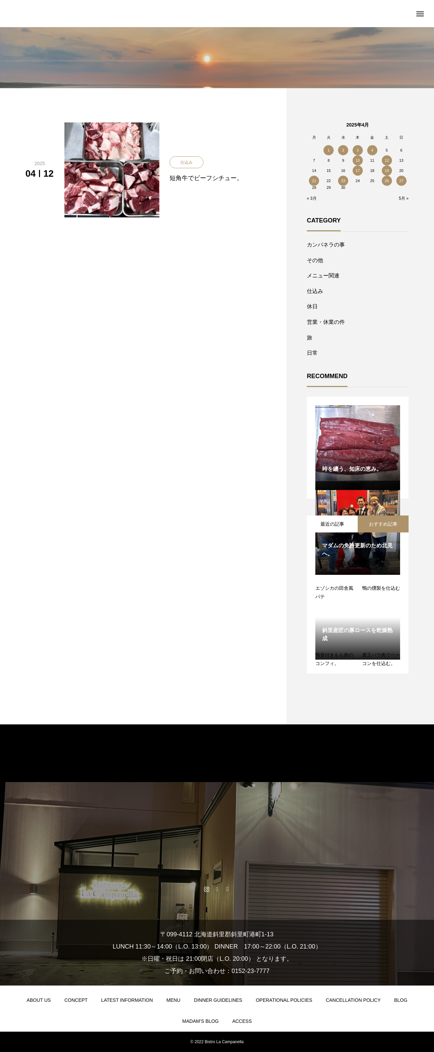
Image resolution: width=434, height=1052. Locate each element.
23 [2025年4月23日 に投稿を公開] (343, 181)
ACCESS (242, 1021)
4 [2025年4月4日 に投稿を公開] (372, 150)
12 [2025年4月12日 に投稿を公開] (387, 160)
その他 (315, 260)
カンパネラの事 (326, 245)
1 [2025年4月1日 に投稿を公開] (329, 150)
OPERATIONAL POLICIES (284, 1000)
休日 (312, 306)
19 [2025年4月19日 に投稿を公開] (387, 171)
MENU (173, 1000)
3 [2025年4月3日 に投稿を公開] (358, 150)
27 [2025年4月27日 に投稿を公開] (401, 181)
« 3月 (312, 198)
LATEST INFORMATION (127, 1000)
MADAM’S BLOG (200, 1021)
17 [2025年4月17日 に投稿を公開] (358, 171)
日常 (312, 353)
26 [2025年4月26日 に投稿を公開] (387, 181)
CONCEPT (75, 1000)
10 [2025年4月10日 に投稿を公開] (358, 160)
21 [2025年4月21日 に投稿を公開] (314, 181)
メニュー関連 (323, 275)
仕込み (315, 291)
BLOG (400, 1000)
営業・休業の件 (326, 322)
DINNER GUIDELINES (218, 1000)
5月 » (404, 198)
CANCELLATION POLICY (353, 1000)
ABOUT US (39, 1000)
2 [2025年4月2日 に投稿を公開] (343, 150)
